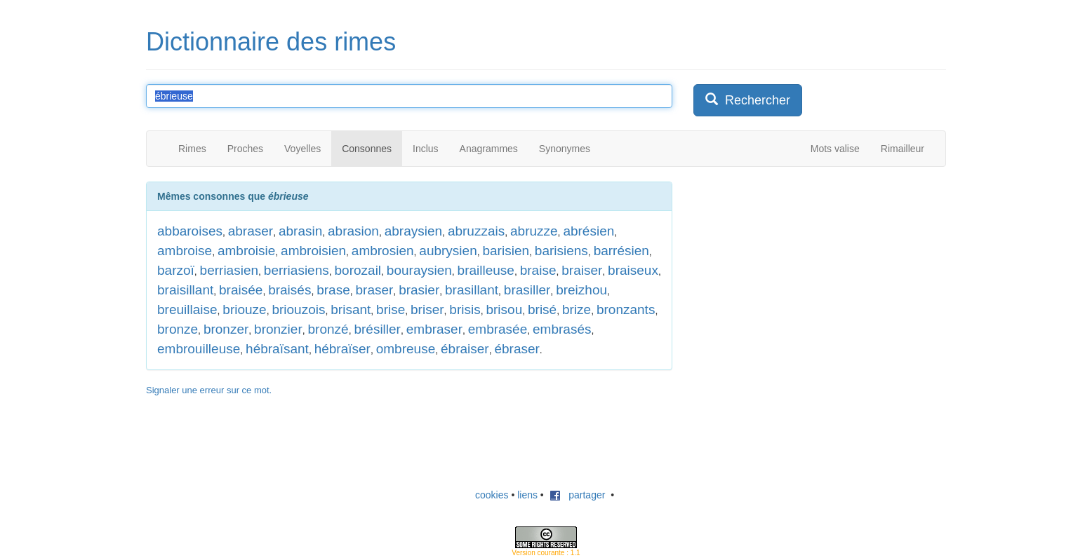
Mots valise (835, 148)
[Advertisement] (798, 269)
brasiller (527, 290)
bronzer (226, 329)
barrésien (621, 250)
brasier (419, 290)
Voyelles (302, 148)
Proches (245, 148)
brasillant (471, 290)
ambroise (184, 250)
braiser (581, 270)
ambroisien (313, 250)
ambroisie (246, 250)
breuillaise (187, 309)
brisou (504, 309)
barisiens (561, 250)
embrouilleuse (198, 348)
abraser (250, 231)
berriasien (229, 270)
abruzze (534, 231)
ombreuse (406, 348)
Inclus (426, 148)
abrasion (353, 231)
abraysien (413, 231)
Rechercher (747, 100)
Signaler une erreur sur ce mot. (209, 390)
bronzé (328, 329)
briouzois (298, 309)
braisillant (185, 290)
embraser (434, 329)
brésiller (377, 329)
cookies (491, 495)
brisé (542, 309)
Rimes (192, 148)
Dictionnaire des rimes (271, 41)
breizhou (581, 290)
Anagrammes (489, 148)
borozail (358, 270)
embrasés (562, 329)
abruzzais (476, 231)
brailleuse (486, 270)
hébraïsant (277, 348)
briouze (244, 309)
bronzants (626, 309)
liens (527, 495)
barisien (505, 250)
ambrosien (383, 250)
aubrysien (448, 250)
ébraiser (465, 348)
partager (578, 495)
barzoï (175, 270)
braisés (289, 290)
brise (390, 309)
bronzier (278, 329)
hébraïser (342, 348)
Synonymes (564, 148)
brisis (464, 309)
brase (333, 290)
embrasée (498, 329)
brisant (351, 309)
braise (538, 270)
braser (375, 290)
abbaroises (189, 231)
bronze (177, 329)
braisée (240, 290)
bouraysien (419, 270)
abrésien (588, 231)
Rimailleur (902, 148)
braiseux (633, 270)
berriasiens (296, 270)
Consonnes (367, 148)
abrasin (300, 231)
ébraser (516, 348)
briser (427, 309)
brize (576, 309)
